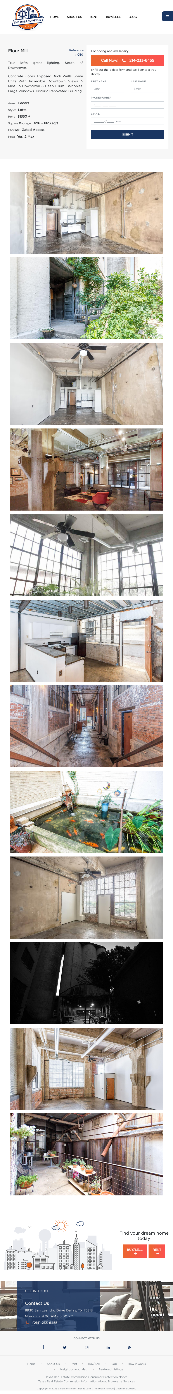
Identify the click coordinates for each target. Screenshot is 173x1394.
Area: (12, 103)
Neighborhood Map (74, 1369)
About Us (74, 16)
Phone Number (101, 97)
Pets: (11, 136)
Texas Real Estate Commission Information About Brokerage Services (86, 1381)
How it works (137, 1363)
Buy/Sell (113, 16)
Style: (12, 109)
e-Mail (95, 114)
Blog (133, 16)
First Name (98, 81)
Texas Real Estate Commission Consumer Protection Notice (86, 1376)
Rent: (11, 116)
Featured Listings (111, 1369)
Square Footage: (20, 123)
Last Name (138, 81)
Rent (94, 16)
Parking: (13, 129)
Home (54, 16)
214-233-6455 (127, 60)
